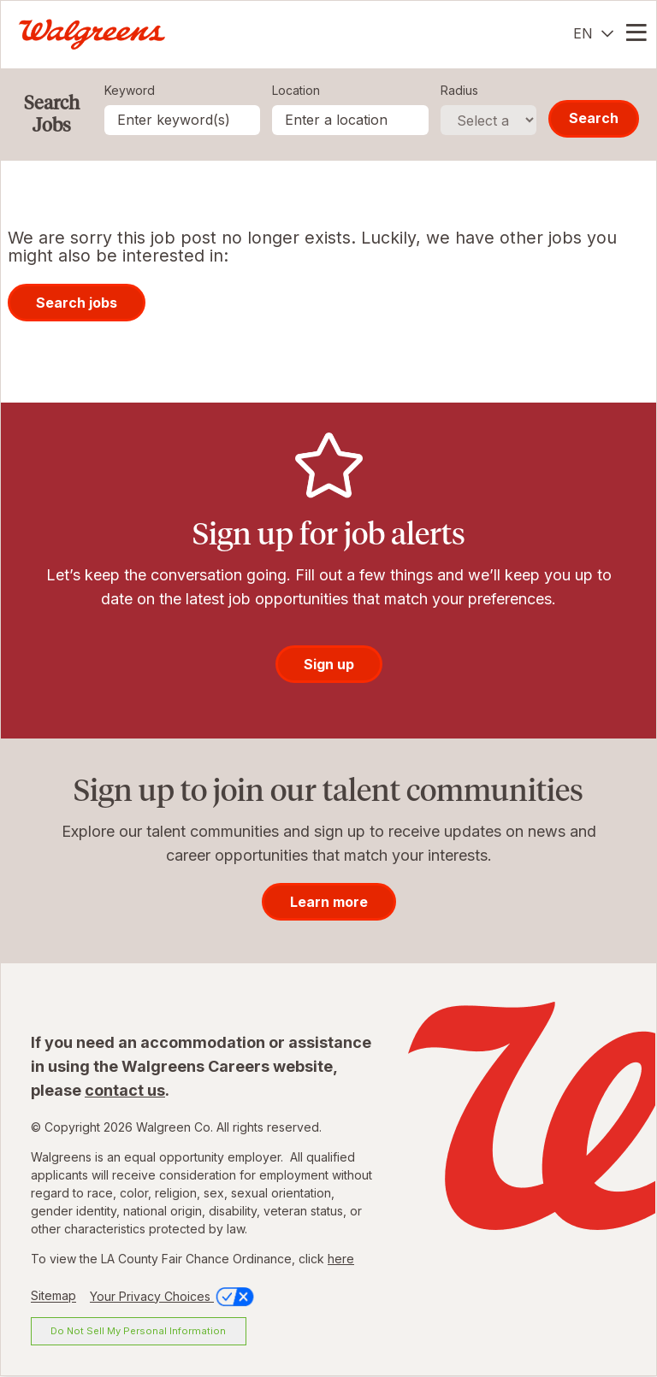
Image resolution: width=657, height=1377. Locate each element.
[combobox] (350, 120)
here (341, 1258)
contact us (125, 1090)
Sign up (329, 664)
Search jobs (76, 302)
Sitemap (53, 1296)
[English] (593, 33)
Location (296, 90)
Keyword (129, 90)
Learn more (329, 901)
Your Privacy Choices (173, 1296)
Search (594, 118)
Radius (459, 90)
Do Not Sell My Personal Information (138, 1331)
